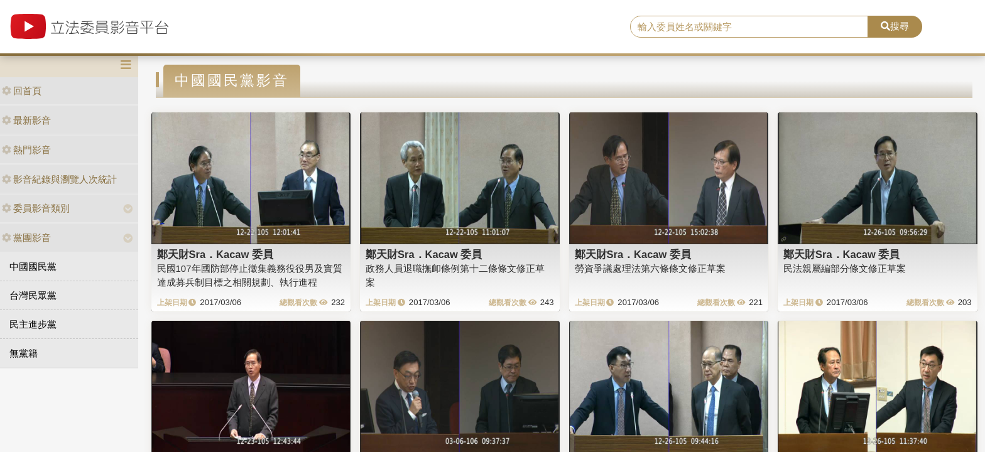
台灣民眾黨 (33, 295)
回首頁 (21, 90)
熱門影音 (26, 149)
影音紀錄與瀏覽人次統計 (59, 179)
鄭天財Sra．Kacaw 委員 (215, 254)
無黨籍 (23, 353)
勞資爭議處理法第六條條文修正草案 (650, 268)
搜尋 (895, 26)
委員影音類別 (36, 208)
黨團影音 (26, 237)
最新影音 (26, 120)
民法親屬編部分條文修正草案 (844, 268)
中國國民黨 (33, 266)
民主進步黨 (33, 324)
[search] (749, 27)
